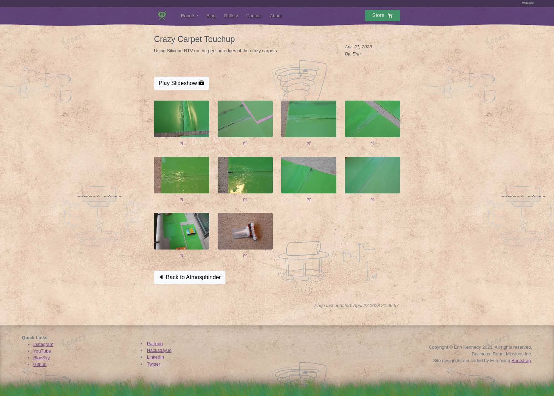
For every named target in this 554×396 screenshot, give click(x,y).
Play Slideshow (181, 83)
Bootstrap (521, 360)
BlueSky (41, 357)
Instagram (43, 344)
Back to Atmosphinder (190, 277)
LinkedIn (155, 357)
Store (382, 16)
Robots (188, 15)
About (276, 15)
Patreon (155, 343)
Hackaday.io (159, 350)
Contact (254, 15)
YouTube (42, 351)
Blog (211, 15)
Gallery (231, 15)
